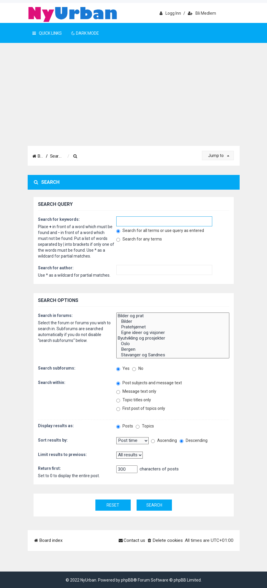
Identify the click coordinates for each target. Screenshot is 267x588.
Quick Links (47, 33)
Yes (123, 368)
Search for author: (56, 267)
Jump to (218, 155)
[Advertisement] (133, 102)
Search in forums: (55, 315)
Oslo (173, 344)
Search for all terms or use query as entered (160, 230)
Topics (145, 426)
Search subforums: (56, 368)
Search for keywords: (59, 219)
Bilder (173, 321)
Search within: (51, 382)
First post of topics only (140, 408)
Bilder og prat (173, 316)
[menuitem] (94, 156)
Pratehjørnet (173, 327)
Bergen (173, 349)
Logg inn (170, 13)
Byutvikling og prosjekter (173, 338)
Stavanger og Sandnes (173, 355)
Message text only (136, 391)
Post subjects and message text (149, 382)
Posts (124, 426)
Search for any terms (139, 239)
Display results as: (56, 425)
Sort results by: (53, 440)
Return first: (49, 468)
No (137, 368)
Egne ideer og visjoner (173, 332)
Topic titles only (133, 399)
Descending (194, 440)
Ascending (164, 440)
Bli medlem (202, 13)
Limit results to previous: (62, 454)
